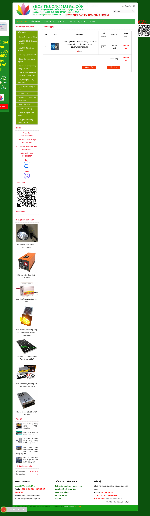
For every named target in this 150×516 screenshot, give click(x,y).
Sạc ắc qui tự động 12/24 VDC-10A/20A (31, 426)
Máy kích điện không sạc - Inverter (27, 42)
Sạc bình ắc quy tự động (27, 37)
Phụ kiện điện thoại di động (26, 114)
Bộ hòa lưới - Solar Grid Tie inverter (27, 99)
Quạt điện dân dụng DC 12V (27, 88)
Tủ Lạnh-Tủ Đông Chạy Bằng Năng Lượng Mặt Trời (31, 441)
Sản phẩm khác (24, 104)
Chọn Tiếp (89, 67)
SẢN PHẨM (21, 32)
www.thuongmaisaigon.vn (31, 495)
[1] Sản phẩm (126, 6)
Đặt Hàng (113, 67)
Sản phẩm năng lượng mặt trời (26, 60)
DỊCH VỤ (62, 22)
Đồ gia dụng (23, 93)
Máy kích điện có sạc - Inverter (26, 49)
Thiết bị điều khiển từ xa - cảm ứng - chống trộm (27, 74)
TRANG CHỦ (22, 22)
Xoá (79, 52)
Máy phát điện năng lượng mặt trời (25, 121)
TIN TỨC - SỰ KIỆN (77, 22)
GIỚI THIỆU (49, 22)
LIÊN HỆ (91, 22)
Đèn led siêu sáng (25, 109)
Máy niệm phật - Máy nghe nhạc (26, 81)
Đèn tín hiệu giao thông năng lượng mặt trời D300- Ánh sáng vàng (26, 332)
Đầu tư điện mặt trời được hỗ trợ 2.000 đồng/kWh (31, 460)
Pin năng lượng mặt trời (27, 55)
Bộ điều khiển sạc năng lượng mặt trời (27, 67)
